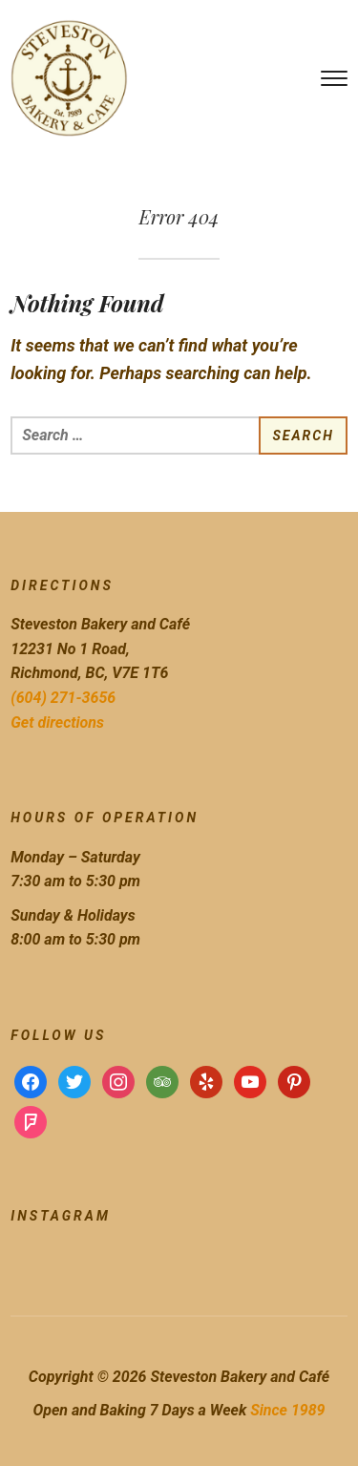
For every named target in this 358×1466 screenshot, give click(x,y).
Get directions (57, 722)
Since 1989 (287, 1410)
